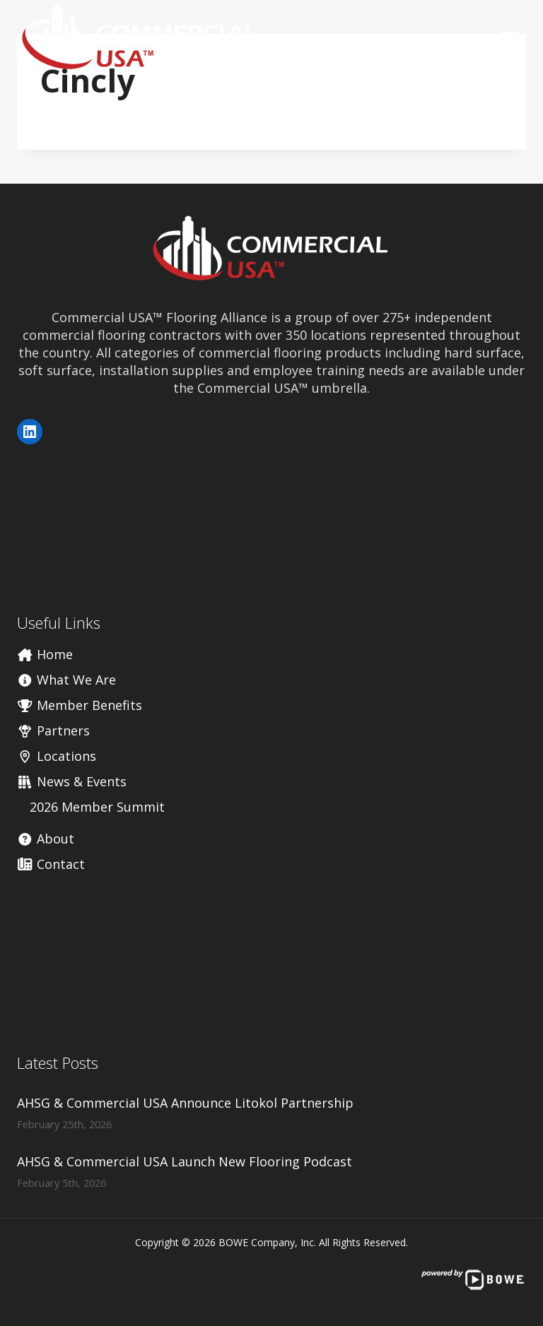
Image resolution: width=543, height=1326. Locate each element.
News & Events (72, 781)
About (45, 838)
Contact (51, 864)
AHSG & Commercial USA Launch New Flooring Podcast (184, 1161)
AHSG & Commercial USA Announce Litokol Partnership (185, 1102)
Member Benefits (79, 705)
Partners (53, 730)
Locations (56, 755)
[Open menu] (509, 37)
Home (45, 654)
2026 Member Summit (97, 806)
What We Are (66, 679)
